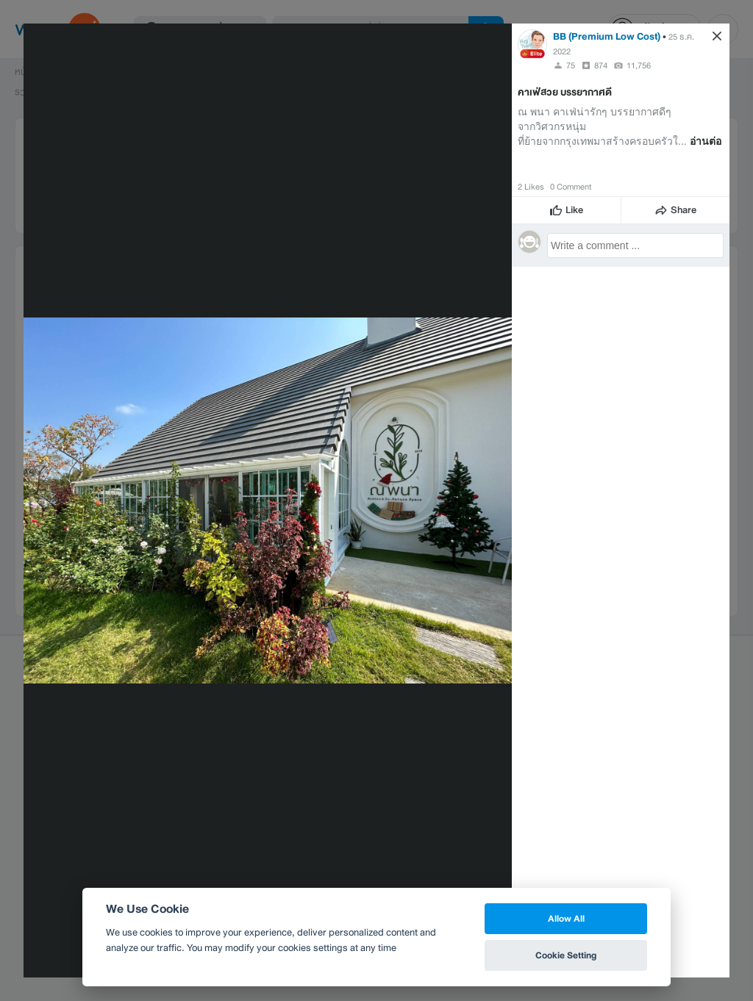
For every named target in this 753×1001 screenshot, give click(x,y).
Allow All (566, 918)
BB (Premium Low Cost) (606, 36)
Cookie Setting (565, 955)
